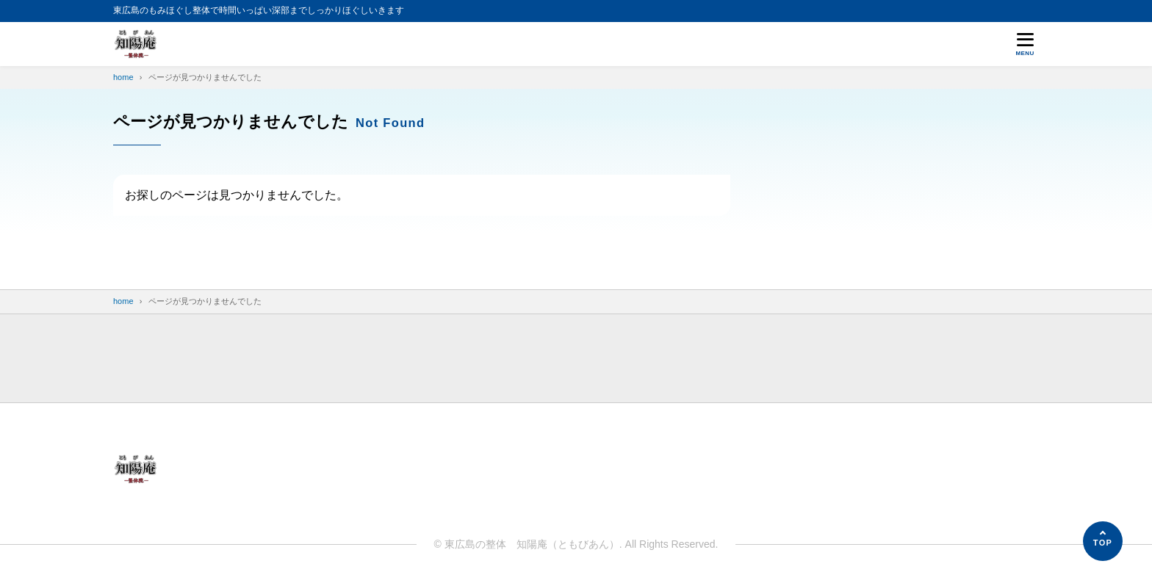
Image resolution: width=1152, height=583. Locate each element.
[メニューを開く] (1025, 44)
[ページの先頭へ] (1103, 541)
